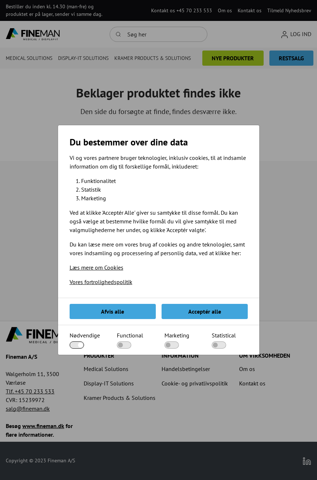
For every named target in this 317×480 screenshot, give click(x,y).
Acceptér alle (204, 311)
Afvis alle (112, 311)
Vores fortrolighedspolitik (101, 281)
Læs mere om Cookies (96, 267)
